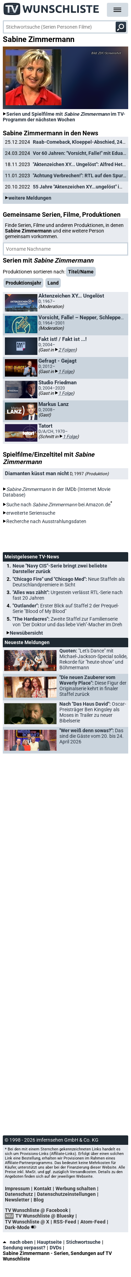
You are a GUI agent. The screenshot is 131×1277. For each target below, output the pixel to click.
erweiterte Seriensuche (30, 513)
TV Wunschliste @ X (27, 1222)
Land (53, 283)
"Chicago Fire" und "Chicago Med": (69, 581)
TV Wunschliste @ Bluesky (44, 1216)
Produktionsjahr (23, 283)
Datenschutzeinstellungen (66, 1194)
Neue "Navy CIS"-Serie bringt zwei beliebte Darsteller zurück (60, 568)
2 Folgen (66, 349)
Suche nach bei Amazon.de (58, 504)
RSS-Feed (64, 1222)
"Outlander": (66, 608)
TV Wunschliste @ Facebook (36, 1210)
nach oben (18, 1242)
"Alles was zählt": (68, 595)
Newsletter (17, 1200)
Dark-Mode (22, 1227)
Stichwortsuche (83, 1242)
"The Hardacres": (67, 621)
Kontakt (42, 1188)
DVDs (55, 1247)
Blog (39, 1200)
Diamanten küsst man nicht (37, 473)
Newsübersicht (26, 633)
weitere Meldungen (29, 198)
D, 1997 (89, 473)
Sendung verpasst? (24, 1247)
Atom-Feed (92, 1222)
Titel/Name (81, 271)
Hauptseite (49, 1242)
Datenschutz (19, 1194)
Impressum (17, 1188)
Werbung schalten (76, 1188)
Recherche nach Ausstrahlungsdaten (46, 521)
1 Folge (65, 371)
